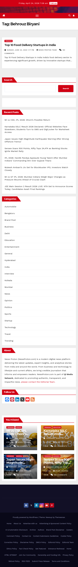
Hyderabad (10, 260)
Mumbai (9, 287)
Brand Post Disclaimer (55, 530)
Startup (8, 320)
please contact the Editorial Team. (38, 382)
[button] (69, 15)
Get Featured (40, 549)
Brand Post (10, 220)
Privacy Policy (68, 555)
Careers (69, 530)
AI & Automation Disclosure (16, 530)
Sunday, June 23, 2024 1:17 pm (21, 50)
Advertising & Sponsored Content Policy (55, 523)
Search (8, 80)
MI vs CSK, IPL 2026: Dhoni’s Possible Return (27, 120)
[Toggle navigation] (37, 15)
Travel (8, 334)
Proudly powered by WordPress (25, 517)
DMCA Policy (41, 542)
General (8, 253)
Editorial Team (68, 542)
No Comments (23, 446)
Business (9, 227)
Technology (10, 327)
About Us (17, 523)
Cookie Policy (66, 536)
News (7, 294)
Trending (8, 41)
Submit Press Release (41, 561)
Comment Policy (13, 536)
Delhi (7, 233)
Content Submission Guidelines (46, 536)
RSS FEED (26, 561)
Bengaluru (10, 213)
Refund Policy (14, 561)
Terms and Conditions (60, 561)
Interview (9, 273)
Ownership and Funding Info (49, 555)
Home (9, 523)
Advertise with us (30, 523)
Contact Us (26, 536)
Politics (8, 307)
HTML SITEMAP (10, 555)
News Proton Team (47, 50)
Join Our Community (27, 555)
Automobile (10, 206)
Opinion (8, 300)
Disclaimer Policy (27, 542)
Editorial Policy (54, 542)
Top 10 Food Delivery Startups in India (30, 45)
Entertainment (12, 247)
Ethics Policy (12, 549)
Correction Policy (11, 542)
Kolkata (8, 280)
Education (10, 240)
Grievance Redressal (56, 549)
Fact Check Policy (26, 549)
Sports (8, 314)
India (7, 267)
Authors (41, 530)
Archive (33, 530)
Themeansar (60, 517)
